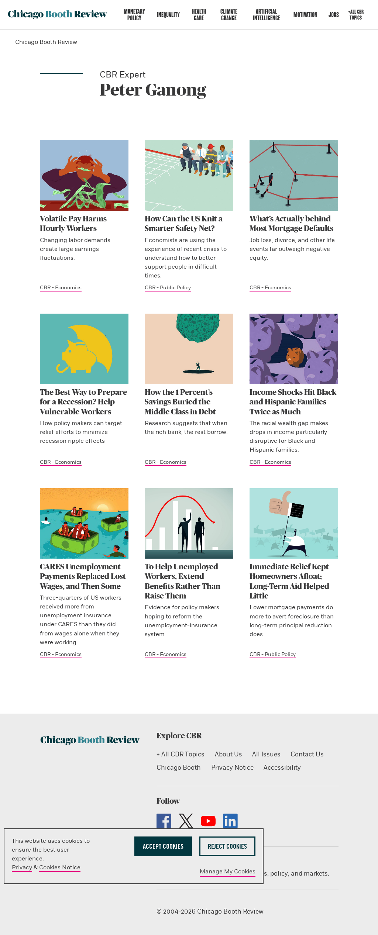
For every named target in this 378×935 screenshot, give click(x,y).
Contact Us (306, 754)
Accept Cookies (163, 846)
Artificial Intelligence (266, 14)
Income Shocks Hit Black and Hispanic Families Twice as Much (293, 402)
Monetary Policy (134, 14)
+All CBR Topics (356, 14)
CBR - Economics (61, 287)
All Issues (266, 754)
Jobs (334, 15)
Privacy (22, 867)
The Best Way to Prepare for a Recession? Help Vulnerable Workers (83, 402)
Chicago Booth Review (46, 42)
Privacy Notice (232, 768)
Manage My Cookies (227, 871)
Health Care (199, 14)
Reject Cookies (227, 846)
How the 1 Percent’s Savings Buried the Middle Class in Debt (180, 402)
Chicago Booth (179, 768)
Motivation (305, 15)
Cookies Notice (59, 867)
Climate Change (228, 14)
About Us (228, 754)
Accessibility (281, 768)
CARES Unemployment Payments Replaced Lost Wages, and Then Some (83, 576)
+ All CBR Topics (181, 754)
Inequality (168, 15)
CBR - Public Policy (168, 287)
